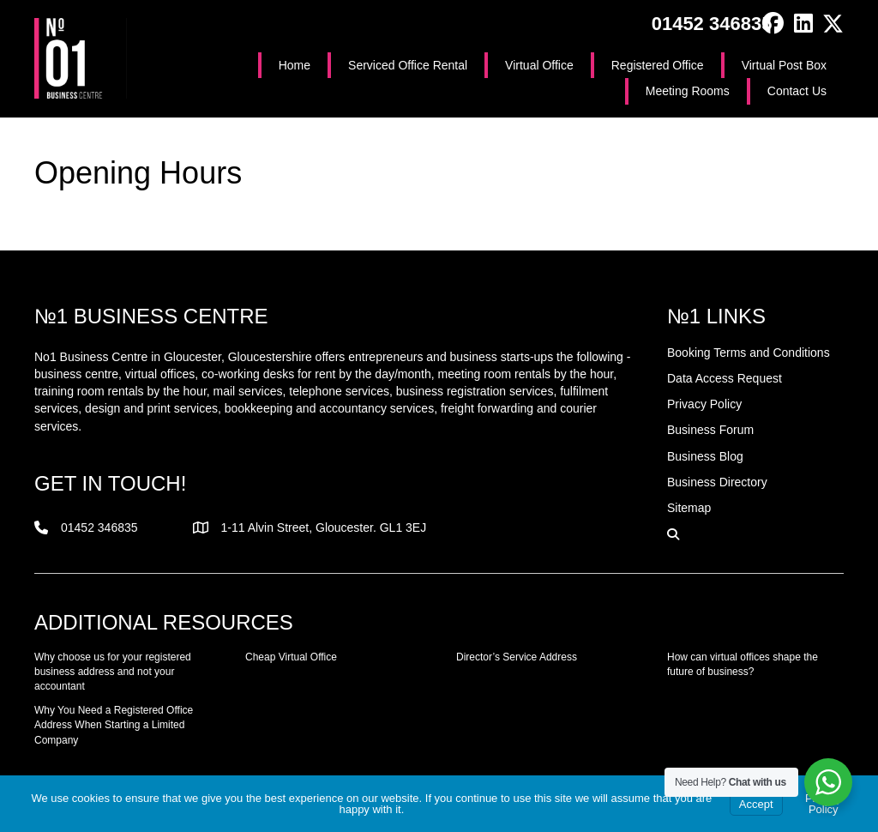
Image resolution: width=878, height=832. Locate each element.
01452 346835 (712, 23)
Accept (756, 804)
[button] (773, 23)
